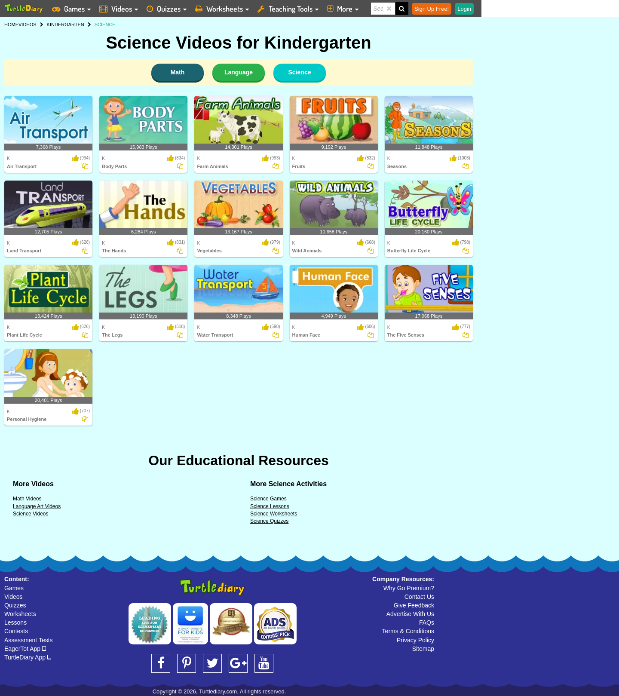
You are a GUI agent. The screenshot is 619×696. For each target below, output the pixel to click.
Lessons (15, 622)
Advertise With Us (410, 613)
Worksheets (20, 613)
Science (299, 72)
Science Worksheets (273, 514)
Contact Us (419, 596)
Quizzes (15, 605)
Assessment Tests (28, 640)
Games (14, 588)
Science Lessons (269, 506)
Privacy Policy (415, 640)
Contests (16, 631)
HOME (11, 24)
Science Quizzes (269, 521)
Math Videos (27, 499)
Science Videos (31, 514)
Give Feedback (414, 605)
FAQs (426, 622)
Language (238, 72)
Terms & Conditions (408, 631)
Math (178, 72)
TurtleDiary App (27, 657)
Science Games (268, 499)
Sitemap (423, 648)
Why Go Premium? (408, 588)
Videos (13, 596)
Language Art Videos (37, 506)
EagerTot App (25, 648)
